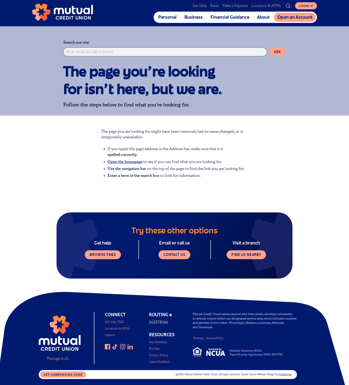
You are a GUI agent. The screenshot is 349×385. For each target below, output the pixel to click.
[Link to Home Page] (62, 13)
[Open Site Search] (288, 5)
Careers (110, 335)
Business (193, 17)
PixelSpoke (285, 374)
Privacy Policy (158, 355)
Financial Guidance (230, 17)
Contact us (174, 255)
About (263, 17)
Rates (214, 6)
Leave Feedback (159, 362)
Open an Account (294, 17)
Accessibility (214, 338)
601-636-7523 (114, 322)
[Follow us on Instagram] (122, 346)
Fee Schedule (158, 342)
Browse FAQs (103, 255)
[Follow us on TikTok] (115, 346)
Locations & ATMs (266, 6)
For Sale (154, 348)
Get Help (200, 6)
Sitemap (198, 338)
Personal (167, 17)
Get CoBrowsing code (63, 374)
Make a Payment (235, 6)
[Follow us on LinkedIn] (130, 346)
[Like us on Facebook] (107, 346)
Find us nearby (246, 255)
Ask (277, 52)
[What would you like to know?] (165, 51)
